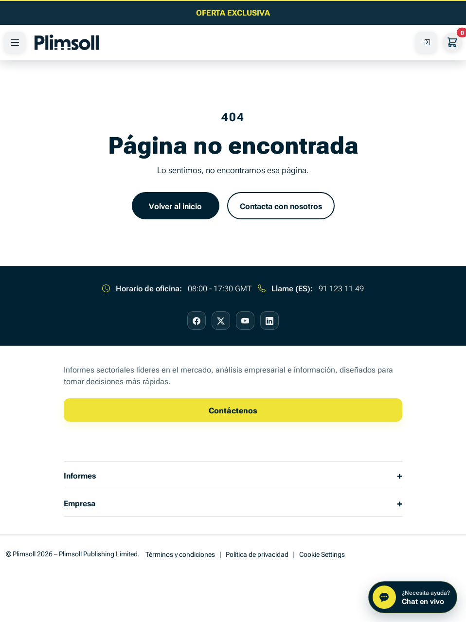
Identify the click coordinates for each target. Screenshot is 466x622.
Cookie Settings (322, 554)
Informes (80, 475)
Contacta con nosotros (281, 206)
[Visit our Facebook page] (196, 320)
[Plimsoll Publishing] (67, 42)
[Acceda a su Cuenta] (426, 42)
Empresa (79, 503)
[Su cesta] (452, 42)
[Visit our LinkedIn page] (269, 320)
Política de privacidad (257, 554)
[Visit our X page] (221, 320)
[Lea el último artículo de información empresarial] (233, 12)
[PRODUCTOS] (14, 42)
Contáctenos (233, 410)
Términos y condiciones (180, 554)
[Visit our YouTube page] (245, 320)
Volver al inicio (175, 206)
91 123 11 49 (341, 288)
